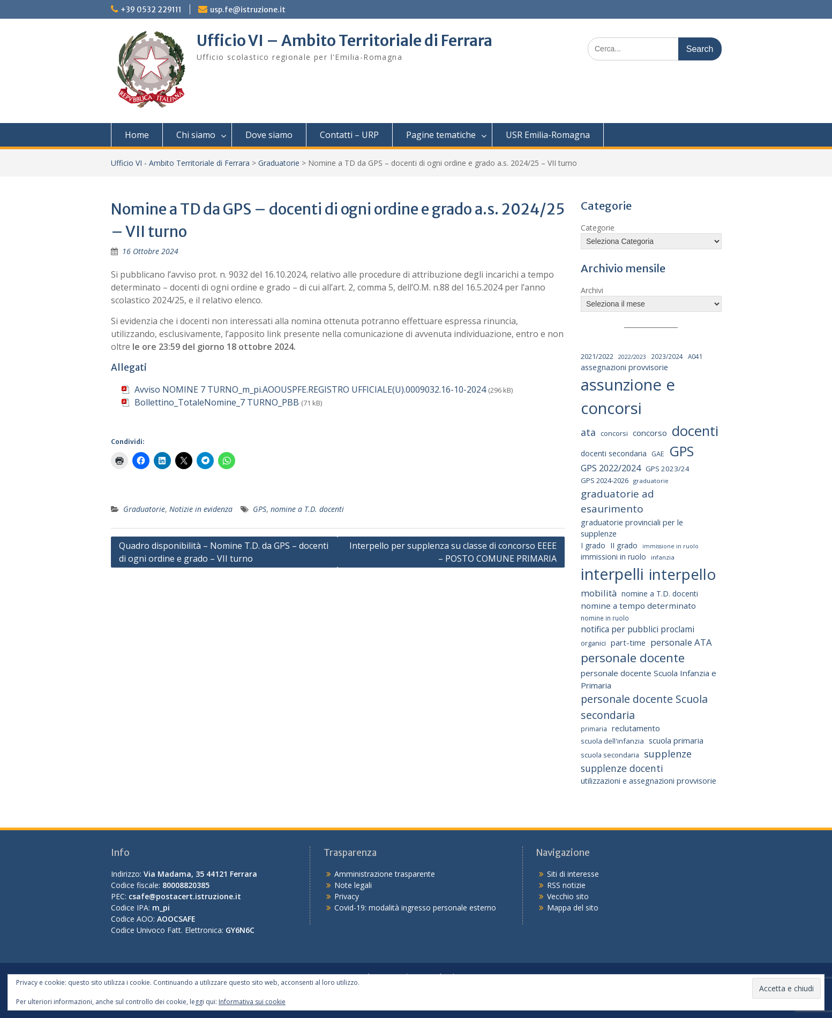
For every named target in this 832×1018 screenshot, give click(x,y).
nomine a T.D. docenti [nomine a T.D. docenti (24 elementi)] (659, 593)
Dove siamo (269, 135)
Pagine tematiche (441, 135)
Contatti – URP (349, 135)
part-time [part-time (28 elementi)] (628, 642)
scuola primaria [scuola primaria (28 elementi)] (676, 740)
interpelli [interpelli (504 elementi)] (612, 574)
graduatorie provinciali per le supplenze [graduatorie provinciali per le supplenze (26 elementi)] (632, 528)
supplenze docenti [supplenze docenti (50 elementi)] (622, 768)
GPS (259, 509)
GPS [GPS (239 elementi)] (681, 451)
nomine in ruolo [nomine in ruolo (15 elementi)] (605, 618)
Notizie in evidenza (201, 509)
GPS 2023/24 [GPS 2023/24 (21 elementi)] (667, 468)
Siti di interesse (573, 874)
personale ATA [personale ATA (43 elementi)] (681, 642)
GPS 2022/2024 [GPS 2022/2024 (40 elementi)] (611, 468)
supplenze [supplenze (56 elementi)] (668, 753)
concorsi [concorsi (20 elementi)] (614, 433)
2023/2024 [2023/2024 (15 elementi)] (667, 356)
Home (137, 135)
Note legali (353, 885)
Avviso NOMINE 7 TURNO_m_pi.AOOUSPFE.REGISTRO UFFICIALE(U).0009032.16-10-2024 (310, 389)
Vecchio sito (568, 896)
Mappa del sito (572, 907)
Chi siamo (195, 135)
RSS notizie (566, 885)
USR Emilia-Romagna (548, 135)
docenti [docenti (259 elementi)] (695, 430)
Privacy (346, 896)
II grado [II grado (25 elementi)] (624, 545)
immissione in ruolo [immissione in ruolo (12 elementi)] (670, 546)
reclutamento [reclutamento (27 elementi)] (636, 728)
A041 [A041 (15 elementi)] (695, 356)
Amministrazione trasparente (384, 874)
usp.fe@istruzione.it (248, 9)
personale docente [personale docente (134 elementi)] (633, 657)
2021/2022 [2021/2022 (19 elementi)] (597, 356)
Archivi (592, 290)
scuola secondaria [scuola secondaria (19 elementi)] (610, 755)
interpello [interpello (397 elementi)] (682, 574)
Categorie (597, 228)
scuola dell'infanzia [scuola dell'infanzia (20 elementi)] (612, 741)
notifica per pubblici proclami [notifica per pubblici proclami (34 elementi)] (637, 629)
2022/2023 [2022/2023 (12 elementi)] (632, 357)
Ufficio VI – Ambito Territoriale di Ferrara (344, 40)
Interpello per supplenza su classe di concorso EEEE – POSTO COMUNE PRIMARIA (453, 552)
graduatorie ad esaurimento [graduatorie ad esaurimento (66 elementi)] (617, 501)
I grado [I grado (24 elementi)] (593, 545)
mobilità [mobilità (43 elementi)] (599, 593)
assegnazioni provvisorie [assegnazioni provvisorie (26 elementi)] (624, 367)
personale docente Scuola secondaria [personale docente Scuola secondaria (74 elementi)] (644, 707)
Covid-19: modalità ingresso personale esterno (415, 907)
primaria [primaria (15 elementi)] (594, 728)
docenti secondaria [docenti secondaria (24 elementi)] (614, 453)
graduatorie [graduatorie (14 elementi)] (651, 481)
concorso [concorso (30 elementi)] (650, 432)
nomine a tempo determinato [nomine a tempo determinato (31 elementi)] (638, 605)
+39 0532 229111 (151, 9)
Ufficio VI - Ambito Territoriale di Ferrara (180, 163)
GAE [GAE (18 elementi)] (657, 453)
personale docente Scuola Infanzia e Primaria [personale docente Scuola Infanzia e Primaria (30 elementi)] (648, 679)
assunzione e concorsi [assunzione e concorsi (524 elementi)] (628, 396)
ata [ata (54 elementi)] (588, 432)
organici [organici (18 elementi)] (593, 643)
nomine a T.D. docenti (307, 509)
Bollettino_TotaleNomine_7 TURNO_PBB (216, 402)
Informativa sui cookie (252, 1001)
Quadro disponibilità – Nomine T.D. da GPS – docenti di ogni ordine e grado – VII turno (223, 552)
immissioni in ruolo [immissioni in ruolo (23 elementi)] (613, 557)
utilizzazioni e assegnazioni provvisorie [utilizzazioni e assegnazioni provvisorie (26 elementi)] (648, 781)
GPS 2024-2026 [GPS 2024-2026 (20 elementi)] (604, 480)
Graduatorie (278, 163)
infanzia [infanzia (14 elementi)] (662, 557)
